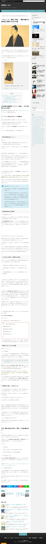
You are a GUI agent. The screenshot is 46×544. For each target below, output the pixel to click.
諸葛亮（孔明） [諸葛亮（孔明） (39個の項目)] (41, 141)
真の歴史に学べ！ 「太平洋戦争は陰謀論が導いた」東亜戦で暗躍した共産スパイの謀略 (41, 95)
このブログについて (17, 537)
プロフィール (24, 537)
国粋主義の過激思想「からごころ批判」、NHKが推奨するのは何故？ (12, 95)
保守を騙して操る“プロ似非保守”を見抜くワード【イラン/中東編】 (41, 66)
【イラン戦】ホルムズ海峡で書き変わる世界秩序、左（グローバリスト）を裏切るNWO (41, 71)
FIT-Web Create (22, 541)
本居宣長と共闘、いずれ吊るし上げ (8, 101)
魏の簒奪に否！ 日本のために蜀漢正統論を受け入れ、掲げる (16, 504)
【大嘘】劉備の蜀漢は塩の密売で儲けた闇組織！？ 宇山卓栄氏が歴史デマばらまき (41, 86)
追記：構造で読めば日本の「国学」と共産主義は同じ (9, 102)
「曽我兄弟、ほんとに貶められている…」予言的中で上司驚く (16, 526)
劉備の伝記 (16, 50)
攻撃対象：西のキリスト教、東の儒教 (10, 100)
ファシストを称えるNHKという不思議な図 (9, 96)
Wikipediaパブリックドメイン (9, 88)
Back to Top (23, 534)
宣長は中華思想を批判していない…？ (10, 97)
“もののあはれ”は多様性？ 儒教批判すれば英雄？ (11, 99)
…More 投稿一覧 (35, 102)
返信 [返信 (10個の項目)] (37, 143)
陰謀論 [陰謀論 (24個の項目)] (43, 143)
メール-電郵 (29, 537)
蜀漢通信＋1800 (5, 5)
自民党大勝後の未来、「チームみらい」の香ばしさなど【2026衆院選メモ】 (41, 81)
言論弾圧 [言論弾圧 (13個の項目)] (37, 141)
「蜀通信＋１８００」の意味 (8, 537)
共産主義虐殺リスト (35, 537)
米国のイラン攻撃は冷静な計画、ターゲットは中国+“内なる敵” (41, 76)
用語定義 (40, 537)
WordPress (30, 541)
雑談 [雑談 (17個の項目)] (33, 145)
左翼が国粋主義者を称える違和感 (9, 98)
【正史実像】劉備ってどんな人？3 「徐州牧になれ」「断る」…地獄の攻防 (20, 494)
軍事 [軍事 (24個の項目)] (35, 143)
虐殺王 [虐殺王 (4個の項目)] (33, 141)
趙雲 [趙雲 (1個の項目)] (33, 143)
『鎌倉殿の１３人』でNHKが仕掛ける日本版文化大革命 (15, 521)
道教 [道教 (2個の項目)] (40, 143)
